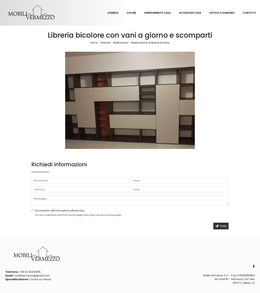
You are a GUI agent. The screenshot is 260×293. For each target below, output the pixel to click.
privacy (80, 210)
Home (94, 42)
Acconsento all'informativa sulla (60, 210)
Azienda (113, 13)
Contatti (249, 13)
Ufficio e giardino (222, 13)
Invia (221, 226)
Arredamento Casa (157, 13)
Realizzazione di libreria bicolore (150, 42)
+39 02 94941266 (29, 272)
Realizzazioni (120, 42)
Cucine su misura (40, 279)
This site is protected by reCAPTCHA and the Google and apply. (78, 215)
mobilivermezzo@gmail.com (32, 275)
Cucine (131, 13)
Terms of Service (107, 215)
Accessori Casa (190, 13)
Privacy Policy (89, 215)
